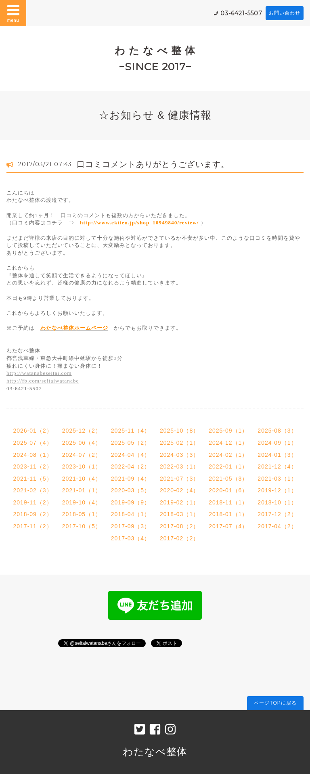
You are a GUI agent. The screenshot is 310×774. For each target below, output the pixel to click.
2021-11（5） (32, 478)
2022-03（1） (179, 466)
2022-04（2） (130, 466)
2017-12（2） (277, 514)
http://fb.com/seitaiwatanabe (42, 381)
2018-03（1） (179, 514)
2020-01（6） (228, 490)
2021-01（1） (81, 490)
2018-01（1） (228, 514)
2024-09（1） (277, 442)
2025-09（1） (228, 430)
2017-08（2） (179, 526)
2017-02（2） (179, 538)
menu (13, 13)
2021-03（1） (277, 478)
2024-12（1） (228, 442)
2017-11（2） (32, 526)
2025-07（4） (32, 442)
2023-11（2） (32, 466)
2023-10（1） (81, 466)
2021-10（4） (81, 478)
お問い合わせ (284, 13)
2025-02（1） (179, 442)
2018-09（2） (32, 514)
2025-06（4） (81, 442)
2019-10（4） (81, 502)
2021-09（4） (130, 478)
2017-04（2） (277, 526)
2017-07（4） (228, 526)
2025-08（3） (277, 430)
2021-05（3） (228, 478)
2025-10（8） (179, 430)
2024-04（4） (130, 455)
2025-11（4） (130, 430)
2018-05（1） (81, 514)
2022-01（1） (228, 466)
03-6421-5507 (241, 13)
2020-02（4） (179, 490)
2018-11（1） (228, 502)
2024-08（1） (32, 455)
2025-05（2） (130, 442)
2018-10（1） (277, 502)
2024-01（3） (277, 455)
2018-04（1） (130, 514)
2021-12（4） (277, 466)
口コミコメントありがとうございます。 (153, 164)
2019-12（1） (277, 490)
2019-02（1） (179, 502)
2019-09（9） (130, 502)
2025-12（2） (81, 430)
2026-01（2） (32, 430)
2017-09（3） (130, 526)
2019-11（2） (32, 502)
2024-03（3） (179, 455)
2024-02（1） (228, 455)
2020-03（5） (130, 490)
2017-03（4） (130, 538)
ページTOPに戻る (275, 703)
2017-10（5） (81, 526)
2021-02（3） (32, 490)
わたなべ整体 (155, 751)
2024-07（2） (81, 455)
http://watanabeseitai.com (39, 373)
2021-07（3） (179, 478)
